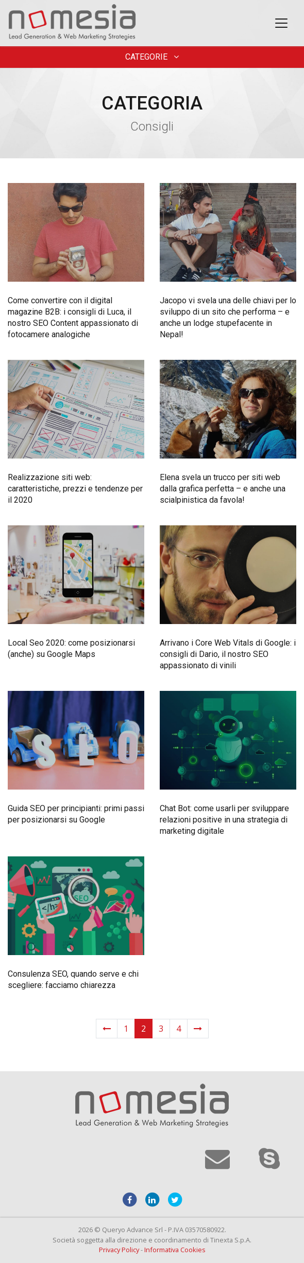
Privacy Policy (119, 1249)
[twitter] (174, 1199)
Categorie (152, 57)
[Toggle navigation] (281, 23)
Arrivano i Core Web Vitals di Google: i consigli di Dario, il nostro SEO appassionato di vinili (228, 654)
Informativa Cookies (175, 1249)
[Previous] (106, 1028)
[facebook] (129, 1199)
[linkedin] (152, 1199)
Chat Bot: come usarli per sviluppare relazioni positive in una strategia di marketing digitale (224, 819)
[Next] (198, 1028)
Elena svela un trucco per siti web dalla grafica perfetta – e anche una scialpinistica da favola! (222, 488)
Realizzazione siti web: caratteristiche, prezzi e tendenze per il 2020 (75, 488)
